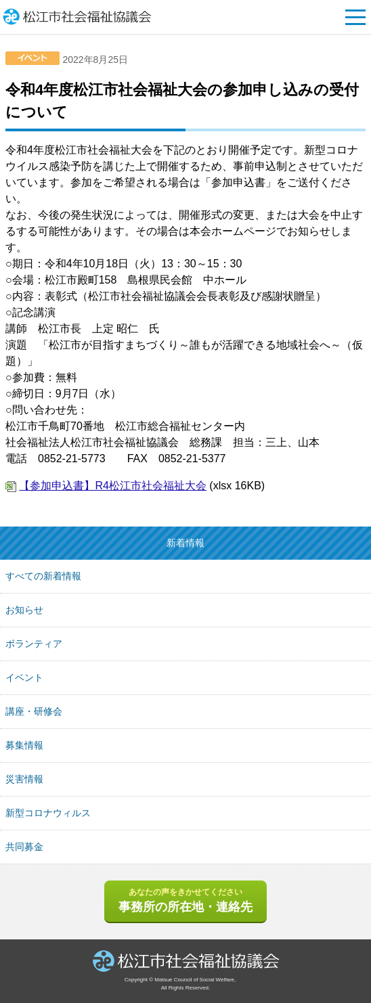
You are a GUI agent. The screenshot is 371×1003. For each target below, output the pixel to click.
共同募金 (24, 846)
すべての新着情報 (43, 576)
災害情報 (24, 779)
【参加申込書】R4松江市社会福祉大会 (112, 485)
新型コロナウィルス (48, 812)
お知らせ (24, 609)
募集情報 (24, 745)
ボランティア (33, 643)
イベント (24, 677)
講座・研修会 (33, 711)
